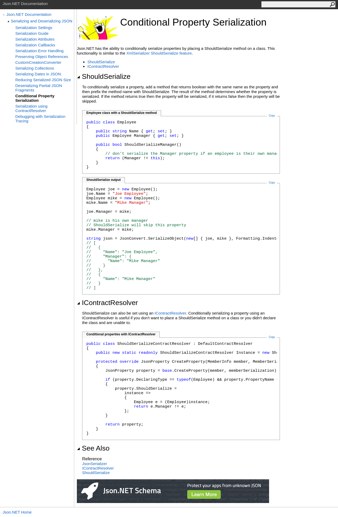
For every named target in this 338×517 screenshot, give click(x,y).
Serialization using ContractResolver (31, 108)
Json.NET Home (17, 512)
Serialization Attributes (34, 39)
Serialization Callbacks (35, 45)
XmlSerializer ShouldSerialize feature (159, 53)
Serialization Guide (32, 33)
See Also (93, 448)
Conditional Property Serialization (34, 98)
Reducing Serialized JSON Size (43, 80)
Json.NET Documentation (28, 14)
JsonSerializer (94, 463)
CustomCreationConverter (38, 62)
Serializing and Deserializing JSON (41, 21)
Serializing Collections (34, 68)
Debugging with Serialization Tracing (40, 118)
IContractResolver (103, 66)
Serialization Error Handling (39, 51)
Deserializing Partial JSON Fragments (38, 87)
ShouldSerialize (101, 62)
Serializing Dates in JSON (38, 74)
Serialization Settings (33, 27)
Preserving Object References (41, 56)
